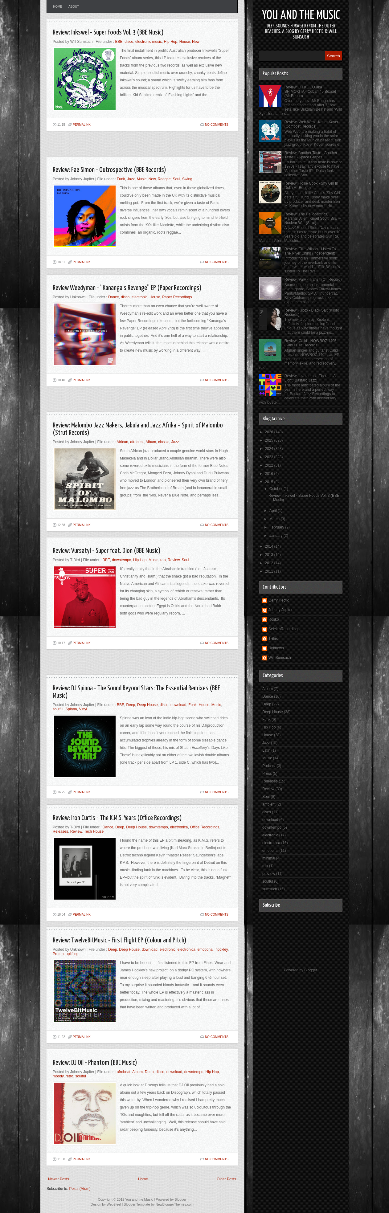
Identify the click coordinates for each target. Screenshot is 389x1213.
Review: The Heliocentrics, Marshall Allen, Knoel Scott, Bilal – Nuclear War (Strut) (313, 218)
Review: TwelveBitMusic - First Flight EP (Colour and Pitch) (119, 940)
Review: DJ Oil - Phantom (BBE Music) (95, 1062)
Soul (176, 179)
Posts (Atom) (79, 1188)
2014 (269, 546)
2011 (269, 571)
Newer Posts (58, 1179)
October (276, 489)
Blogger (310, 970)
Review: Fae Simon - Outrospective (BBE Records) (109, 170)
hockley (221, 949)
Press (267, 773)
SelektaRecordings (284, 629)
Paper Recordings (177, 297)
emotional (205, 949)
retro (69, 1076)
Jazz (131, 179)
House (184, 41)
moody (58, 1076)
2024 (269, 449)
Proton (58, 954)
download (178, 705)
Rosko (273, 619)
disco (129, 41)
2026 (269, 432)
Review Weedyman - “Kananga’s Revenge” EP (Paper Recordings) (127, 288)
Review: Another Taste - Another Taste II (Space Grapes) (311, 155)
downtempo (121, 560)
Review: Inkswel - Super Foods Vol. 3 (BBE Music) (108, 32)
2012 (269, 563)
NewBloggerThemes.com (174, 1204)
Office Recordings (204, 827)
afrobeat (137, 442)
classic (163, 442)
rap (163, 560)
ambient (269, 804)
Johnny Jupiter (280, 610)
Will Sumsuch (279, 658)
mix (265, 866)
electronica (179, 827)
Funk (121, 179)
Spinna (71, 709)
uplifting (72, 954)
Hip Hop (170, 41)
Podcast (269, 766)
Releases (60, 831)
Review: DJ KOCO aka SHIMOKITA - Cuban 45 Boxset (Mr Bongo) (310, 91)
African (122, 442)
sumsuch (269, 889)
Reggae (164, 179)
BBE (119, 41)
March (275, 519)
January (276, 535)
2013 (269, 555)
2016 (269, 474)
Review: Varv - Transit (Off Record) (313, 279)
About (73, 6)
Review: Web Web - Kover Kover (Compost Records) (311, 124)
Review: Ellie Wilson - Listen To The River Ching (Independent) (310, 251)
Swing (187, 179)
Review (174, 560)
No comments (216, 124)
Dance (113, 297)
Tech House (94, 831)
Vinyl (83, 709)
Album (150, 442)
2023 (269, 457)
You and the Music (301, 16)
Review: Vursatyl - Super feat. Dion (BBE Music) (107, 550)
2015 (269, 482)
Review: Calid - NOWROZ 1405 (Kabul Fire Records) (311, 343)
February (277, 527)
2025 (269, 440)
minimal (268, 858)
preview (268, 874)
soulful (58, 709)
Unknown (276, 648)
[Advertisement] (119, 146)
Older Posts (226, 1179)
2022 (269, 465)
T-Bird (273, 638)
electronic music (148, 41)
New (195, 41)
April (273, 510)
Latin (266, 750)
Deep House (147, 705)
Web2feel (114, 1204)
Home (57, 6)
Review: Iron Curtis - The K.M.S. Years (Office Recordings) (117, 818)
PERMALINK (82, 124)
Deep (130, 705)
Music (141, 179)
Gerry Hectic (278, 600)
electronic (139, 297)
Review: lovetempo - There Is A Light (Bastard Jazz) (310, 378)
